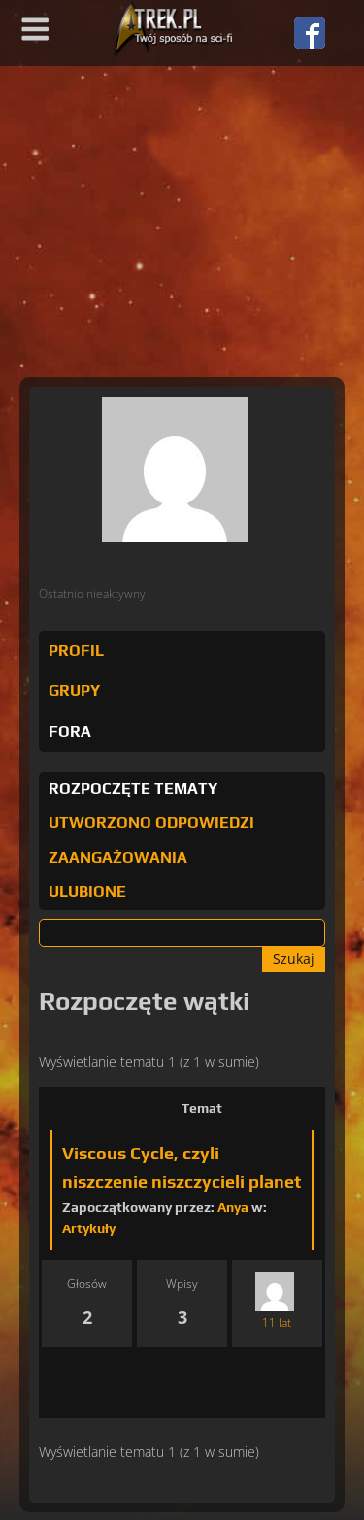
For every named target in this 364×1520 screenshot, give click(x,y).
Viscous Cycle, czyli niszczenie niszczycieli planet (181, 1167)
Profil (76, 650)
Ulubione (87, 891)
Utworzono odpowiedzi (151, 822)
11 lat (276, 1322)
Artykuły (89, 1228)
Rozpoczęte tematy (133, 788)
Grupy (74, 690)
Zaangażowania (118, 857)
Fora (70, 731)
